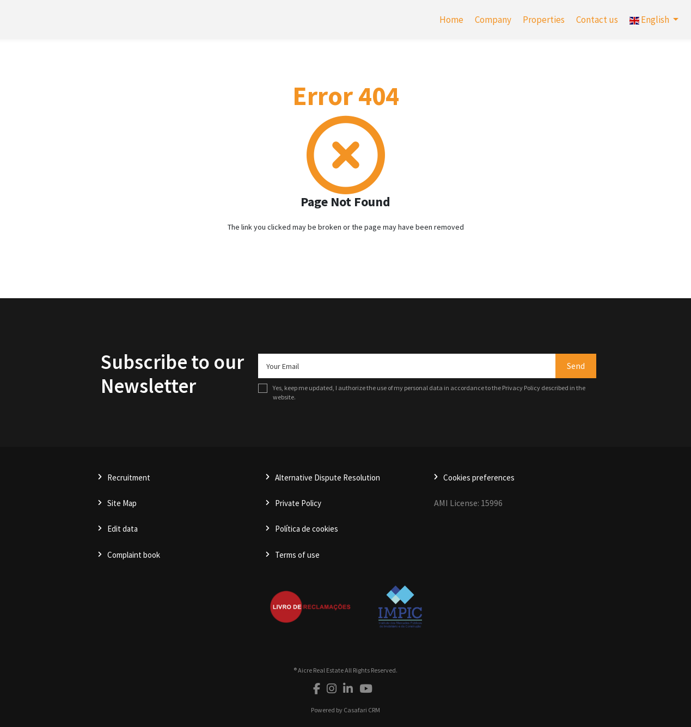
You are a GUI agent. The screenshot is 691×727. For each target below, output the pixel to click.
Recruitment (128, 477)
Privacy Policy (521, 388)
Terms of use (297, 555)
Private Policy (298, 503)
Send (576, 365)
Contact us (597, 20)
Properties (544, 20)
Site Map (122, 503)
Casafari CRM (362, 710)
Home (451, 20)
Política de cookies (306, 528)
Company (493, 20)
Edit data (122, 528)
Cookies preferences (479, 477)
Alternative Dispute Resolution (327, 477)
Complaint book (133, 555)
